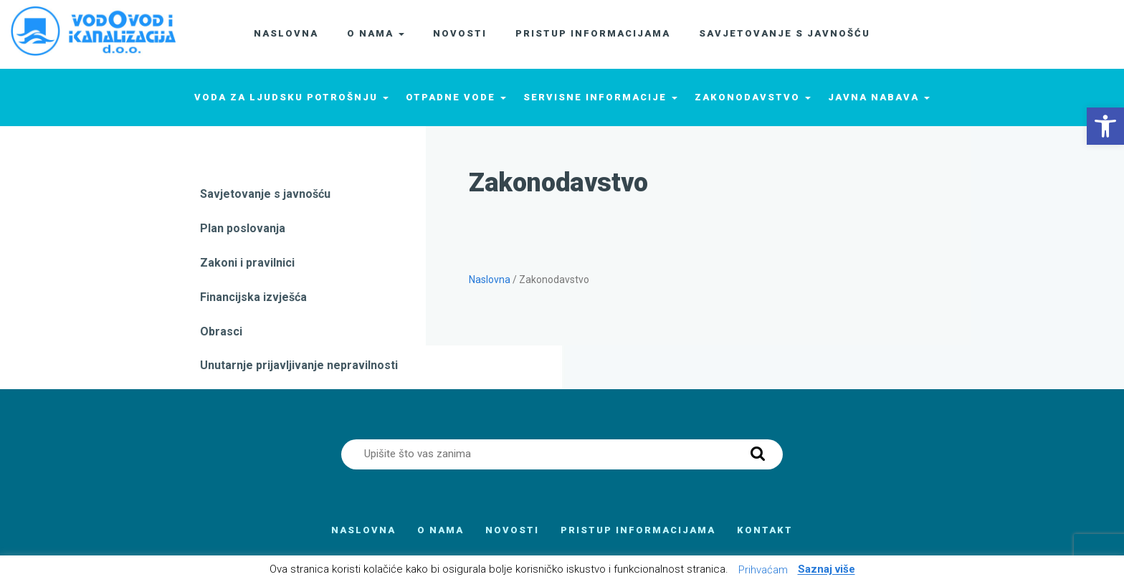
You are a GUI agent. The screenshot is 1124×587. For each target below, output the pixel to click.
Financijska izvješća (253, 297)
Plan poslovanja (242, 228)
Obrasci (221, 331)
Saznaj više (826, 569)
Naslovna (489, 279)
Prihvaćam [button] (763, 569)
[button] (1105, 126)
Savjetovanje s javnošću (265, 194)
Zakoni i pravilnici (247, 262)
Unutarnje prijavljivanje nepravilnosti (299, 365)
